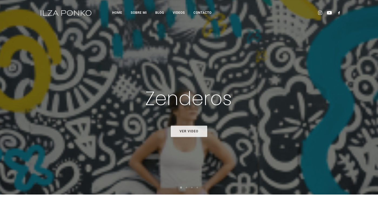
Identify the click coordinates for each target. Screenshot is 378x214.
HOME (117, 13)
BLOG (159, 13)
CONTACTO (202, 13)
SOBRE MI (139, 13)
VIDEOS (179, 13)
